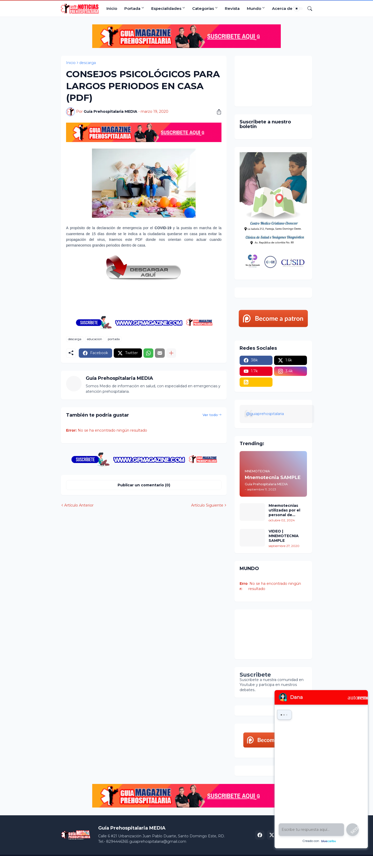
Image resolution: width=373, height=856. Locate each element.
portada (114, 339)
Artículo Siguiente (207, 505)
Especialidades (166, 8)
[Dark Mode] (298, 8)
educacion (94, 339)
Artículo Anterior (79, 505)
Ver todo (210, 415)
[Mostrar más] (171, 353)
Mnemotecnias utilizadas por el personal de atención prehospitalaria (284, 510)
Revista (232, 8)
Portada (132, 8)
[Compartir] (217, 111)
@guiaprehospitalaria (265, 413)
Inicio (111, 8)
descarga (87, 63)
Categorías (203, 8)
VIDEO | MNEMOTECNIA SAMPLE (284, 536)
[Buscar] (307, 8)
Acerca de (282, 8)
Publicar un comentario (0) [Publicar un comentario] (144, 485)
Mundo (254, 8)
